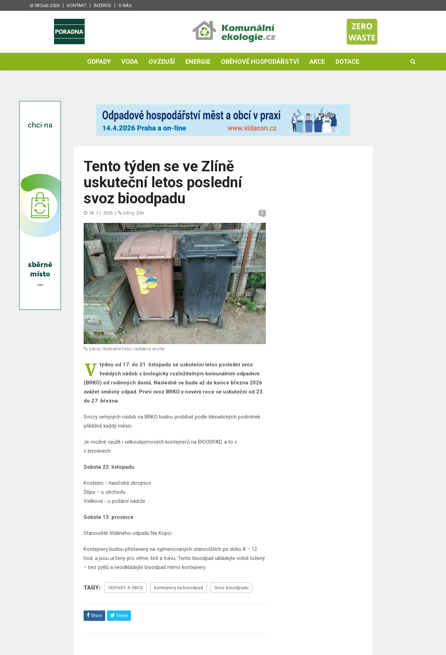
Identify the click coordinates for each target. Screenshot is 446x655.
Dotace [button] (347, 61)
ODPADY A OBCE (125, 587)
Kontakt (76, 5)
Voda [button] (129, 61)
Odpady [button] (99, 61)
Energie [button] (197, 61)
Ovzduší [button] (161, 61)
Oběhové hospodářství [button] (260, 61)
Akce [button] (317, 61)
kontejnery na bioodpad (178, 587)
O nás (125, 5)
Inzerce (102, 5)
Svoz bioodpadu (231, 587)
